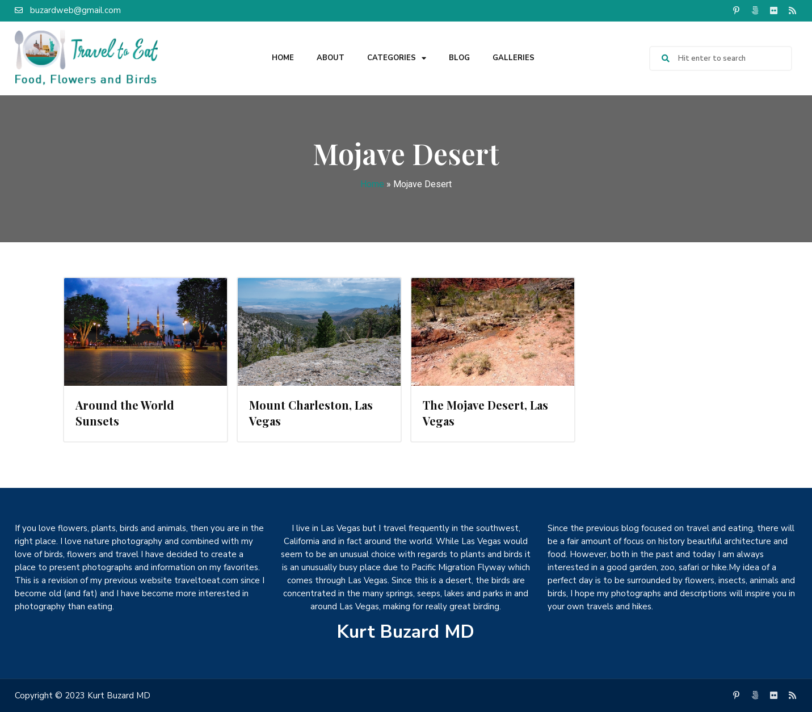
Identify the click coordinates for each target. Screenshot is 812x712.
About (330, 58)
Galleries (514, 58)
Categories (396, 58)
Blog (459, 58)
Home (283, 58)
